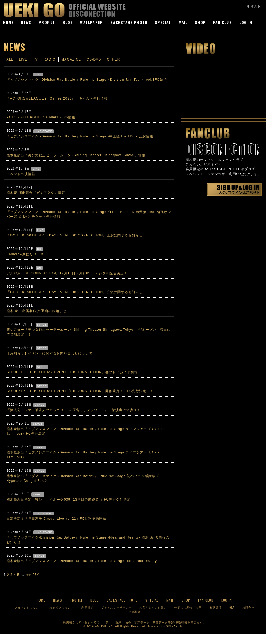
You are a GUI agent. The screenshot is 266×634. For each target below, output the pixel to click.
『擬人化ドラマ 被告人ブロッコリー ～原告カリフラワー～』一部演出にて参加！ (74, 410)
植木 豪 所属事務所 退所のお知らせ (36, 311)
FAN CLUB (222, 22)
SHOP (200, 22)
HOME (8, 22)
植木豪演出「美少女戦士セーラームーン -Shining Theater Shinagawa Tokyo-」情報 (76, 155)
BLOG (68, 22)
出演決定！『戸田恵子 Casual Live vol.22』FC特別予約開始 (56, 519)
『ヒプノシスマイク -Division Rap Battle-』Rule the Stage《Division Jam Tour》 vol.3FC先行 (87, 80)
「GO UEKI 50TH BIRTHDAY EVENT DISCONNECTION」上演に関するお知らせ (75, 235)
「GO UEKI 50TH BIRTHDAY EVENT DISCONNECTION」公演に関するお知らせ (75, 292)
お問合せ (248, 607)
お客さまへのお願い (153, 607)
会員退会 (134, 611)
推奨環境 (215, 607)
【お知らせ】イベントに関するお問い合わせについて (50, 353)
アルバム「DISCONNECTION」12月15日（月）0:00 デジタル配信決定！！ (69, 273)
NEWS (26, 22)
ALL (10, 59)
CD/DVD (94, 59)
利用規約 (87, 607)
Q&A (232, 607)
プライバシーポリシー (116, 607)
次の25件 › (34, 575)
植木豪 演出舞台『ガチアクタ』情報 (36, 193)
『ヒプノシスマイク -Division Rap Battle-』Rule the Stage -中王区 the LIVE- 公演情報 (80, 136)
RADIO (50, 59)
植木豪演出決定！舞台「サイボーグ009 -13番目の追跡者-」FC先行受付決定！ (70, 499)
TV (35, 59)
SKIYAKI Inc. (175, 626)
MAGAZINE (71, 59)
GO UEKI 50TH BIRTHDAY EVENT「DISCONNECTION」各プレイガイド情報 (72, 372)
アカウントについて (28, 607)
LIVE (23, 59)
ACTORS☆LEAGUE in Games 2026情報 (41, 117)
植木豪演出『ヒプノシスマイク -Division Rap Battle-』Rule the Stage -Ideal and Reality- (82, 561)
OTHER (113, 59)
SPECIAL (163, 22)
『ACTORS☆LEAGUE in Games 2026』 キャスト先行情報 (57, 98)
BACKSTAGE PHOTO (129, 22)
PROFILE (47, 22)
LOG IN (245, 22)
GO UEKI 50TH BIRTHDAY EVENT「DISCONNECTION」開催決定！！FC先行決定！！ (80, 391)
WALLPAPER (91, 22)
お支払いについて (61, 607)
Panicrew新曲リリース (25, 254)
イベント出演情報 (21, 174)
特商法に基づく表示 (188, 607)
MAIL (183, 22)
